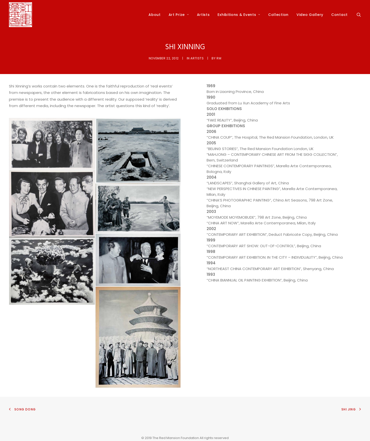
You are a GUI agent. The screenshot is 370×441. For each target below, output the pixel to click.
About (154, 14)
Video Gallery (309, 14)
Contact (339, 14)
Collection (278, 14)
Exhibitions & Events (239, 14)
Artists (203, 14)
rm (219, 58)
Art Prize (179, 14)
